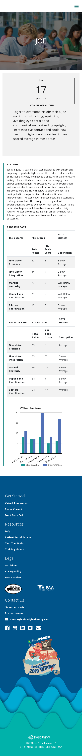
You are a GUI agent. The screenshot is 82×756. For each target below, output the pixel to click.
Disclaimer (11, 565)
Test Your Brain (14, 543)
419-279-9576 (14, 613)
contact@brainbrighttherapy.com (27, 619)
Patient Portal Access (18, 537)
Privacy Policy (13, 571)
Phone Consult (13, 509)
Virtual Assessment (17, 503)
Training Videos (14, 549)
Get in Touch (14, 607)
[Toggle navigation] (76, 6)
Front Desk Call (14, 515)
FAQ (7, 531)
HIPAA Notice (13, 577)
